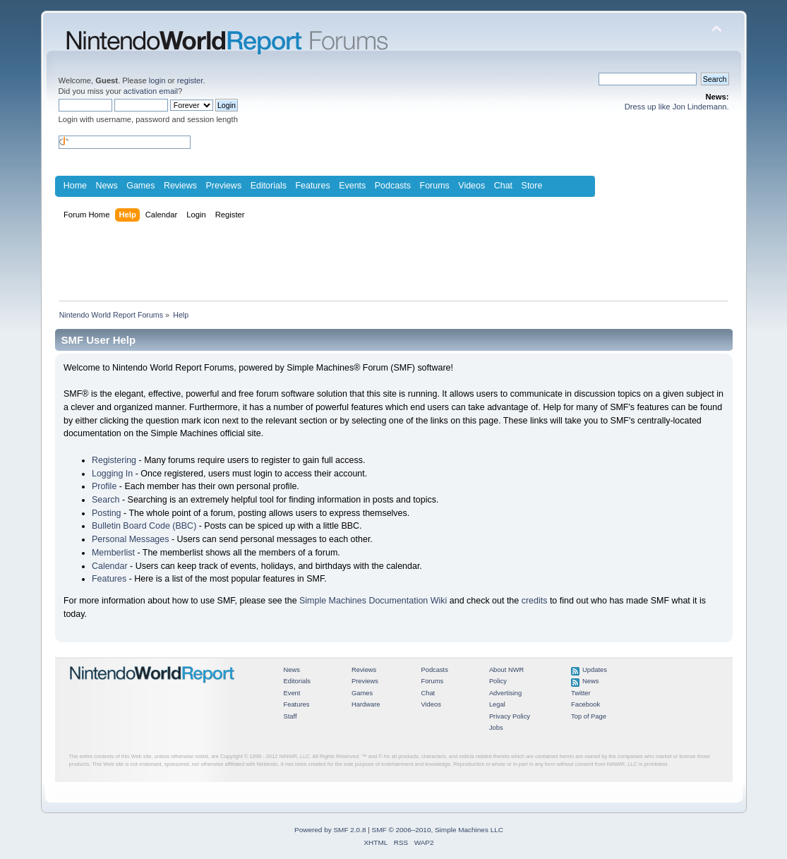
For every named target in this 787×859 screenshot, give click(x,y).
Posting (106, 513)
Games (140, 186)
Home (75, 186)
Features (312, 186)
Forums (435, 186)
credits (535, 601)
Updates (594, 669)
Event (292, 693)
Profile (104, 486)
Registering (114, 460)
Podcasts (393, 186)
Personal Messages (130, 539)
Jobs (496, 727)
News (107, 186)
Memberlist (113, 553)
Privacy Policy (509, 716)
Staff (290, 716)
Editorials (269, 186)
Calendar (110, 566)
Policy (498, 681)
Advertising (505, 693)
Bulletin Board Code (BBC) (144, 526)
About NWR (506, 669)
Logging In (112, 474)
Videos (471, 186)
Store (532, 186)
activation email (151, 91)
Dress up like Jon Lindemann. (677, 106)
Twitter (581, 693)
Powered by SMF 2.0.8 (330, 830)
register (190, 80)
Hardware (366, 704)
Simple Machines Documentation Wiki (373, 601)
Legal (497, 704)
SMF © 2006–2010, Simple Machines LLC (437, 830)
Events (352, 186)
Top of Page (588, 716)
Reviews (180, 186)
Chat (503, 186)
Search (106, 500)
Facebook (585, 704)
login (157, 80)
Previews (224, 186)
